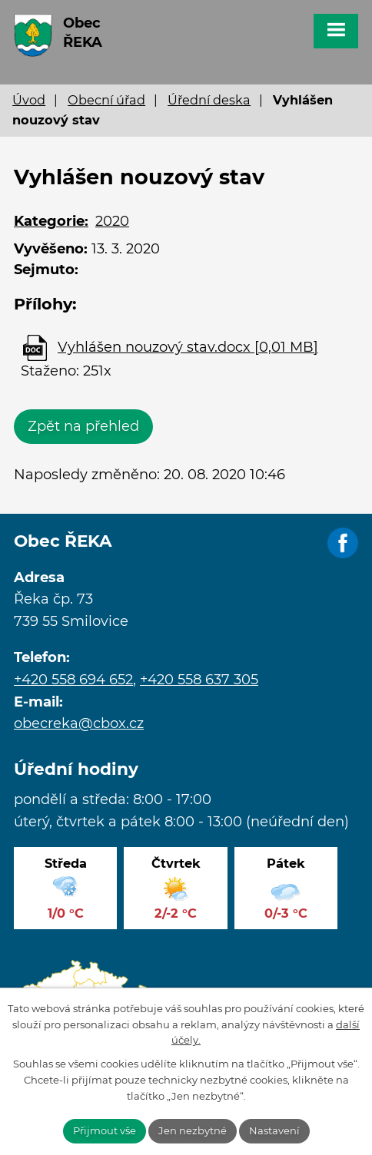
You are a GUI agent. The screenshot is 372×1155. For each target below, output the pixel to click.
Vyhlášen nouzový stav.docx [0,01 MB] (188, 347)
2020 (112, 221)
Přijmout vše (104, 1130)
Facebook (342, 544)
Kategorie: (51, 221)
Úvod (28, 100)
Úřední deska (209, 100)
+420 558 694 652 (73, 679)
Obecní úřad (106, 100)
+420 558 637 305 (199, 679)
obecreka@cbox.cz (79, 723)
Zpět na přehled (83, 426)
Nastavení (274, 1130)
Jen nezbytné (192, 1130)
